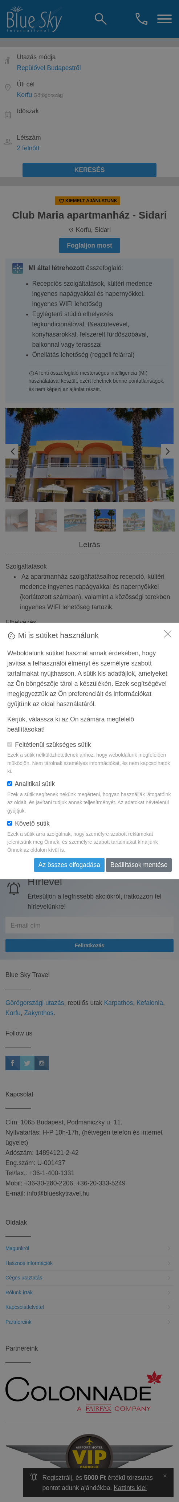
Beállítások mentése (139, 864)
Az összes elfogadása (69, 864)
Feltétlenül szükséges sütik (49, 744)
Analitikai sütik (31, 783)
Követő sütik (28, 823)
